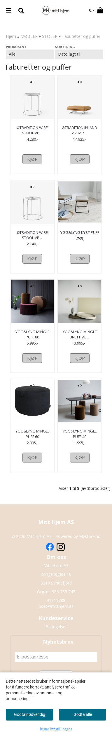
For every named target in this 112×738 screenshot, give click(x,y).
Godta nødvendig (29, 714)
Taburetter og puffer (81, 36)
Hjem (11, 36)
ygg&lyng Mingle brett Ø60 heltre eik (79, 334)
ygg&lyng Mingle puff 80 (32, 334)
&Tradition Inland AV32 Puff (79, 130)
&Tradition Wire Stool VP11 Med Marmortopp (32, 133)
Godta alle (83, 714)
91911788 (56, 600)
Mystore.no (90, 536)
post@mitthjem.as (56, 606)
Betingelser (56, 626)
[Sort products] (79, 54)
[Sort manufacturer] (30, 54)
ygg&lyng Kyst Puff (79, 232)
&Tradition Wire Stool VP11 (32, 235)
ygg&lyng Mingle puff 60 (32, 433)
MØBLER (29, 36)
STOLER (49, 36)
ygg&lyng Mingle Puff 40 (80, 433)
